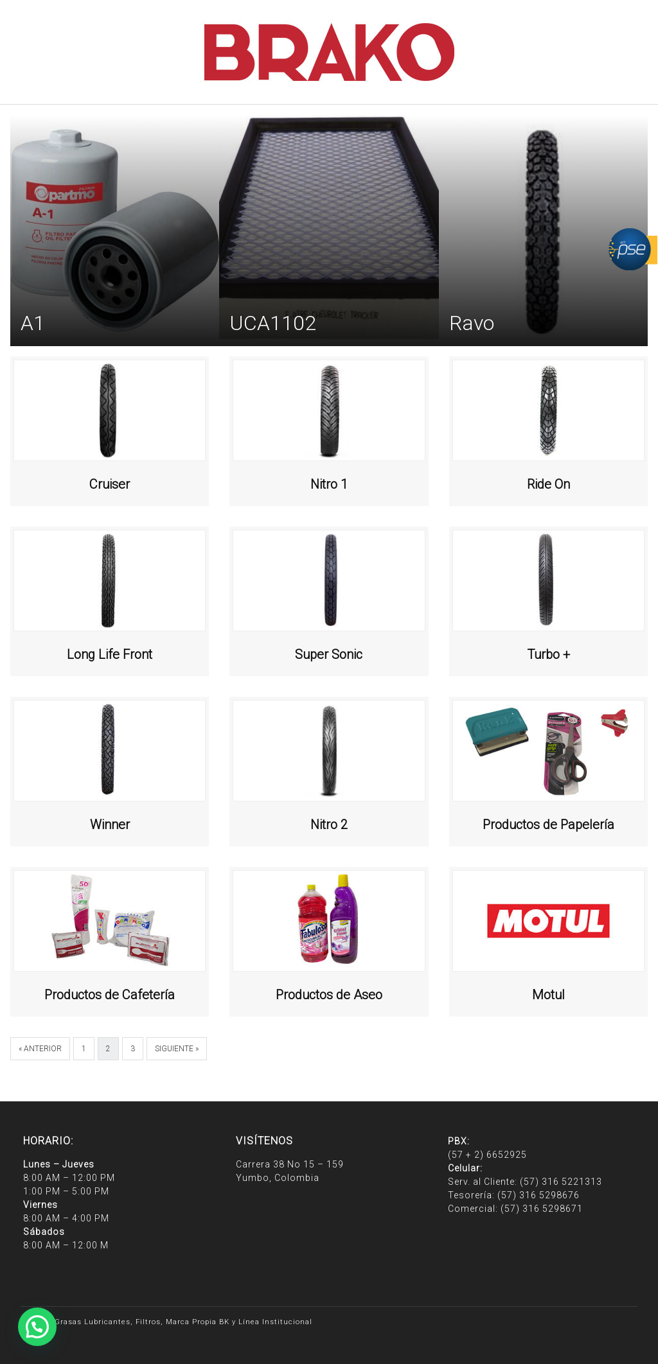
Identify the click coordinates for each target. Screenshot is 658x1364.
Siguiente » (177, 1048)
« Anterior (40, 1048)
